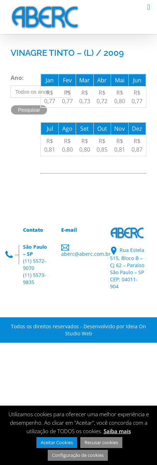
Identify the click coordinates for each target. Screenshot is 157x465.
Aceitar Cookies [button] (57, 442)
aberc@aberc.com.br (86, 254)
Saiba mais (117, 431)
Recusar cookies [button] (101, 442)
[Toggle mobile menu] (148, 7)
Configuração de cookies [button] (78, 455)
